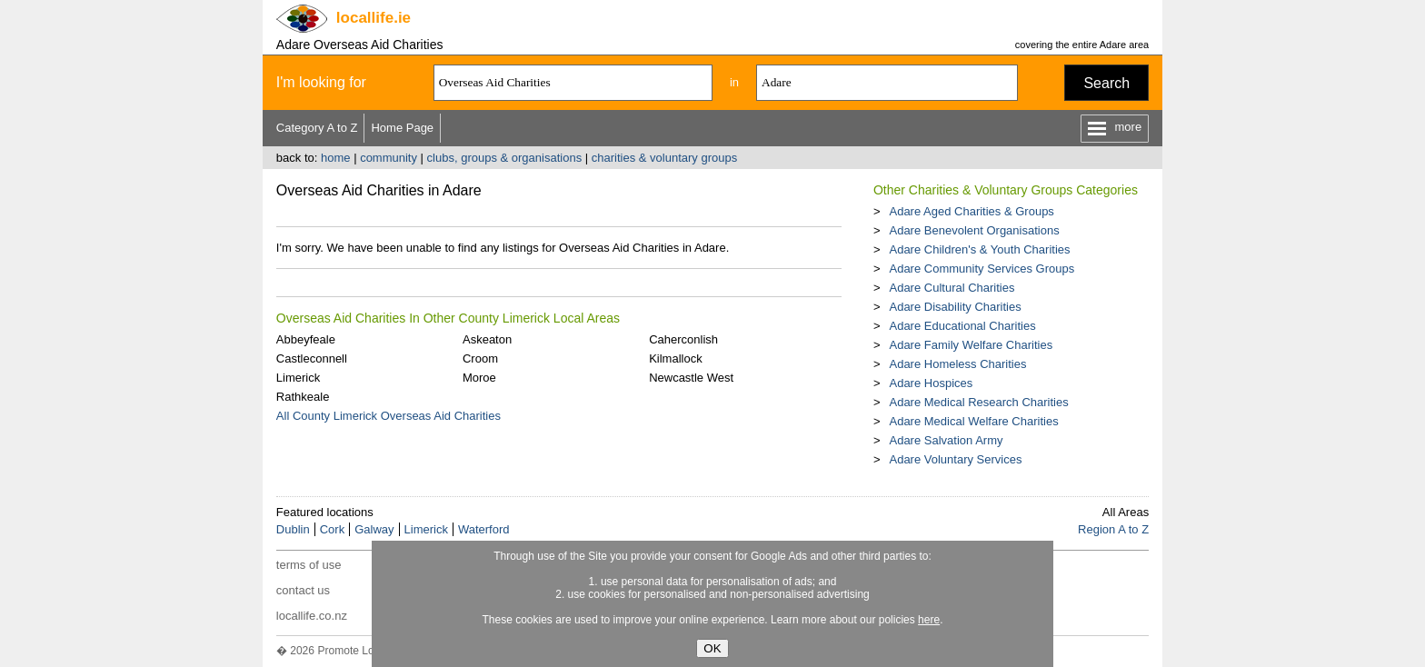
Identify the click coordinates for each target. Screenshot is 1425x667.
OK (712, 648)
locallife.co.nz (311, 615)
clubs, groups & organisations (505, 157)
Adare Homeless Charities (957, 364)
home (336, 157)
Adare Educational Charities (962, 326)
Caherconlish (683, 339)
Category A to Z (317, 127)
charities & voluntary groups (664, 157)
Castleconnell (311, 358)
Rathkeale (303, 396)
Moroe (479, 377)
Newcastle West (691, 377)
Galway (374, 529)
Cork (332, 529)
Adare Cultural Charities (951, 287)
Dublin (293, 529)
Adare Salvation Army (945, 440)
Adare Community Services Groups (981, 268)
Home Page (402, 127)
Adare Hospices (930, 383)
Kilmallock (676, 358)
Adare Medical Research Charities (978, 402)
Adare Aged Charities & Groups (971, 211)
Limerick (298, 377)
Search (1106, 83)
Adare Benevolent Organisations (974, 230)
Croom (480, 358)
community (388, 157)
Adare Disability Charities (955, 307)
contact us (303, 590)
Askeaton (487, 339)
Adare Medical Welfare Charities (973, 421)
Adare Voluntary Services (955, 459)
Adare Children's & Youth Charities (979, 249)
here (929, 619)
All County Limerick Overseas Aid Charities (388, 416)
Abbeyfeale (305, 339)
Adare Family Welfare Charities (970, 345)
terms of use (309, 565)
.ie (373, 17)
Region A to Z (1113, 529)
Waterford (484, 529)
